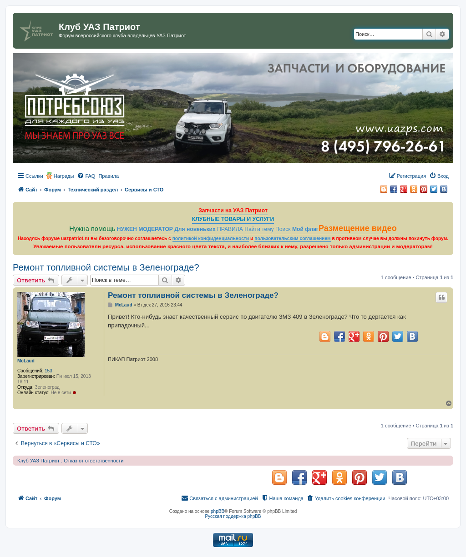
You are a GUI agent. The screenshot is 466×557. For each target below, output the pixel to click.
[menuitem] (86, 176)
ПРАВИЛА (230, 229)
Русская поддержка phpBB (233, 516)
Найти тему (259, 229)
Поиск (283, 229)
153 (48, 370)
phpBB (217, 511)
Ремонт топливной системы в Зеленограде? (106, 267)
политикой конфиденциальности (210, 238)
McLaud (26, 360)
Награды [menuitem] (64, 176)
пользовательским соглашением (292, 238)
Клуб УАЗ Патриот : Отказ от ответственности (70, 460)
